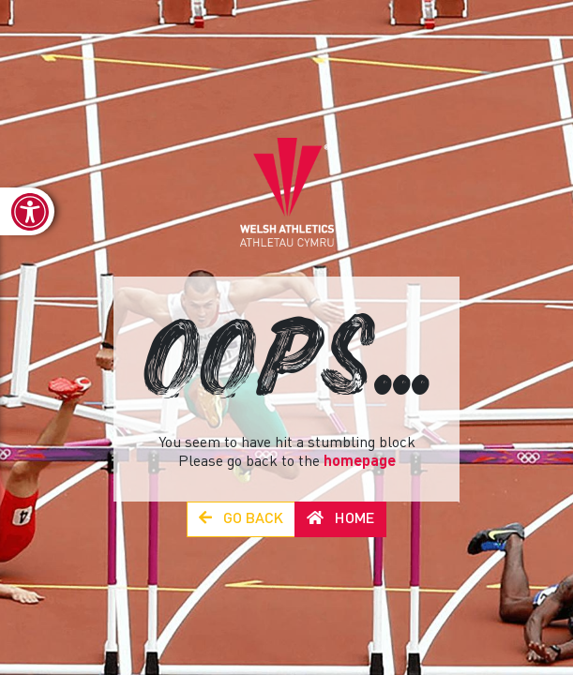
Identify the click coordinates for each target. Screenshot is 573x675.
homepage (360, 462)
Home (340, 519)
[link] (27, 211)
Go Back (241, 519)
